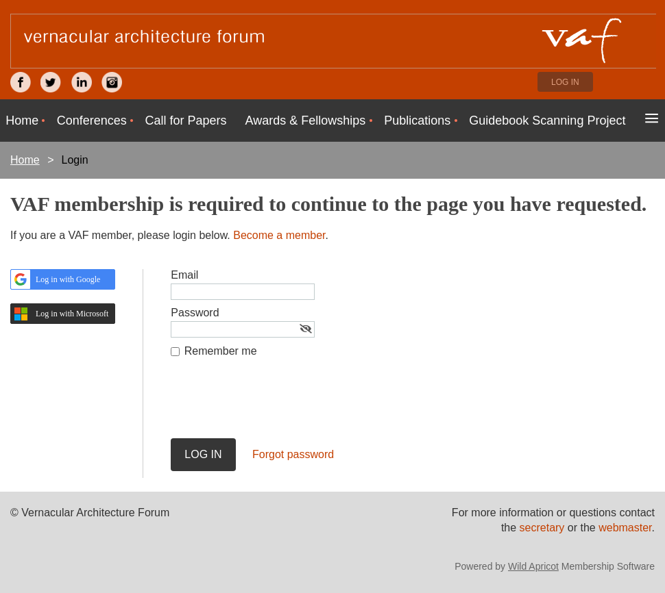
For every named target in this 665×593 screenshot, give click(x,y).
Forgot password (293, 454)
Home (25, 160)
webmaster (624, 527)
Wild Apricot (533, 566)
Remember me (220, 351)
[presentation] (275, 404)
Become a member (279, 235)
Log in (565, 82)
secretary (544, 527)
